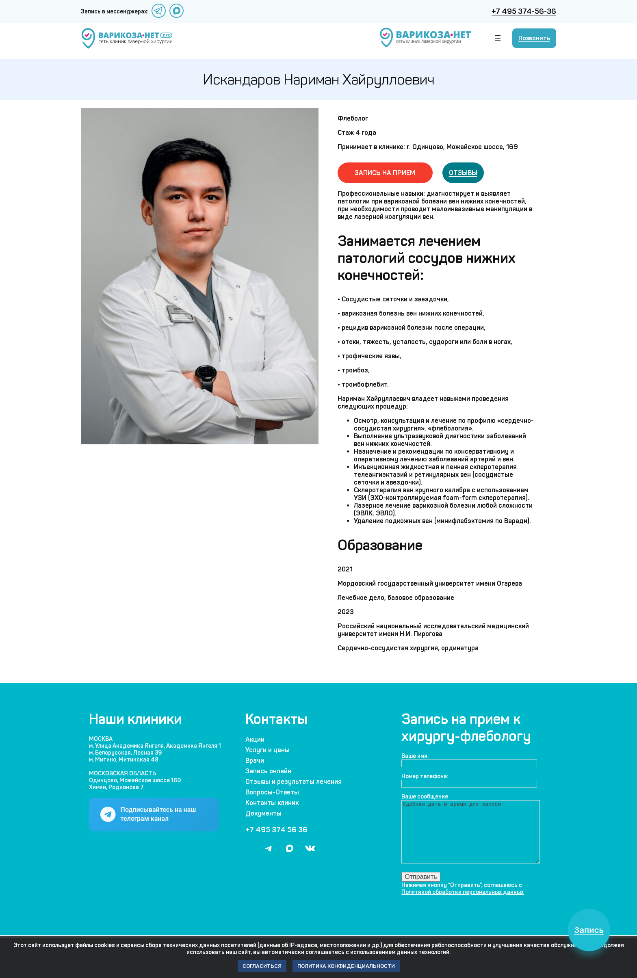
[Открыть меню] (498, 36)
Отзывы (463, 171)
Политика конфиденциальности (346, 966)
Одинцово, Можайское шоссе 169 (135, 778)
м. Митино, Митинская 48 (123, 758)
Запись (585, 926)
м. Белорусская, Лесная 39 (125, 751)
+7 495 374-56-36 (524, 10)
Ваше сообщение (424, 795)
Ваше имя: (415, 754)
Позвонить (534, 36)
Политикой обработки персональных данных (462, 902)
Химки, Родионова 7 (116, 785)
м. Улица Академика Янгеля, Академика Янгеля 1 (155, 744)
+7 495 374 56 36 (276, 828)
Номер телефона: (424, 774)
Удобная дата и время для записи (473, 836)
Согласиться (262, 966)
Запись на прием (385, 171)
